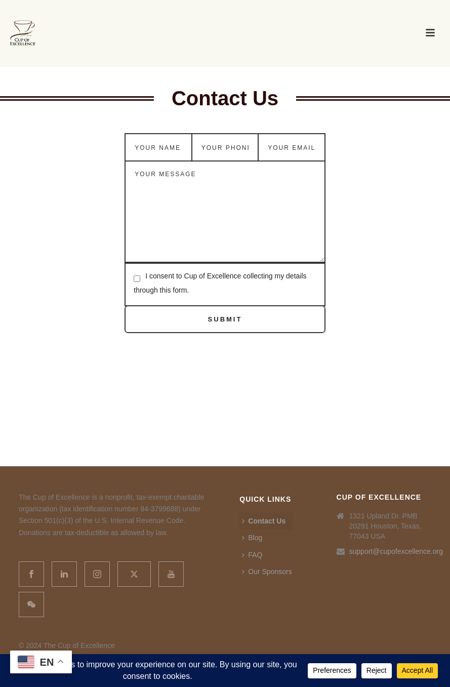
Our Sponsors (267, 572)
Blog (252, 538)
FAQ (252, 555)
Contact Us (263, 521)
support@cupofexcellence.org (396, 551)
